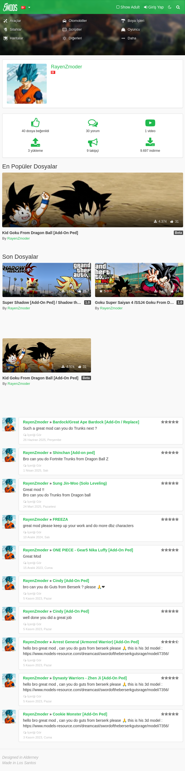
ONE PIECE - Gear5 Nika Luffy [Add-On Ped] (93, 550)
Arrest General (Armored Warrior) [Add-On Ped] (95, 642)
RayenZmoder (66, 66)
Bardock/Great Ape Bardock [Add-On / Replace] (96, 422)
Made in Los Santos (19, 763)
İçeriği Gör (32, 435)
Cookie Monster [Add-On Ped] (80, 714)
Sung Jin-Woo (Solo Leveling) (80, 483)
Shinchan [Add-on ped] (74, 452)
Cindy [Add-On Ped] (71, 580)
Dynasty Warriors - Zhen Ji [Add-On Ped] (90, 678)
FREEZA (60, 519)
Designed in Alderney (20, 757)
